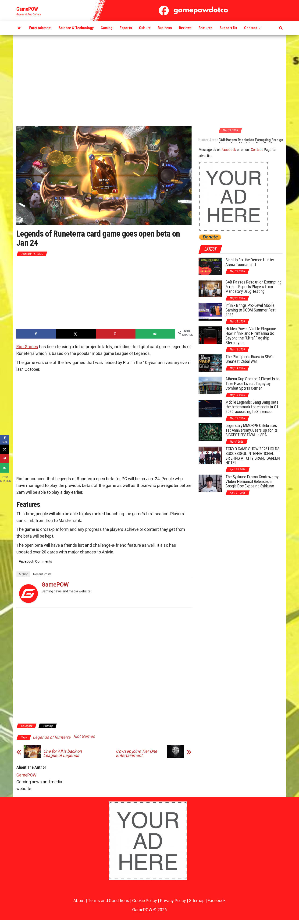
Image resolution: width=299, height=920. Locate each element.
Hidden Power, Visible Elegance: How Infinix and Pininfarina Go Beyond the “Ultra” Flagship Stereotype (251, 335)
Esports (126, 28)
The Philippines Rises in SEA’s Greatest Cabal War (249, 359)
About (79, 900)
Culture (145, 28)
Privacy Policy (173, 900)
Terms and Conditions (108, 900)
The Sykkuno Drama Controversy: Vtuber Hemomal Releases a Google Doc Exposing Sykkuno (252, 481)
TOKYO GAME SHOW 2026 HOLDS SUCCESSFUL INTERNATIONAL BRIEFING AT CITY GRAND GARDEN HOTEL (252, 455)
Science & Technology (76, 28)
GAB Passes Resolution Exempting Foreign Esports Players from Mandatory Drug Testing (253, 287)
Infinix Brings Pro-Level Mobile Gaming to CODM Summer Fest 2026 (250, 310)
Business (165, 28)
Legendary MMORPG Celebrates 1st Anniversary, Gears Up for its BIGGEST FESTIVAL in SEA (251, 430)
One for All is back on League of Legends (62, 753)
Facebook (228, 149)
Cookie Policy (144, 900)
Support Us (228, 28)
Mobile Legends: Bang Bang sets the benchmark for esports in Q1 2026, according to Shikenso (251, 407)
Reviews (185, 28)
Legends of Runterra (52, 737)
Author (23, 574)
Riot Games (27, 346)
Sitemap (197, 900)
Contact (252, 28)
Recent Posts (42, 574)
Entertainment (40, 28)
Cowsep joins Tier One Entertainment (136, 753)
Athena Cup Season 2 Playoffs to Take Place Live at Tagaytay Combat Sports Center (252, 383)
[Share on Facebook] (36, 334)
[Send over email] (155, 334)
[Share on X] (76, 334)
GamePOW (27, 9)
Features (206, 28)
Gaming (107, 28)
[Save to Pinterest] (115, 334)
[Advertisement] (149, 81)
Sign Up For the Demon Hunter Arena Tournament (213, 140)
